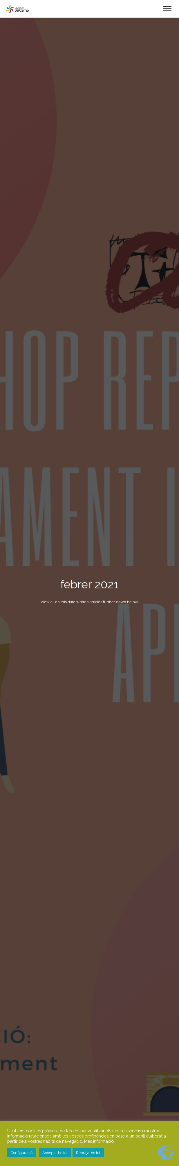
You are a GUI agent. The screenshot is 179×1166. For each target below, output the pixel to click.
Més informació (99, 1141)
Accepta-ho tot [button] (55, 1153)
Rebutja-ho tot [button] (88, 1153)
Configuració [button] (21, 1153)
